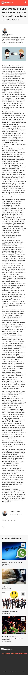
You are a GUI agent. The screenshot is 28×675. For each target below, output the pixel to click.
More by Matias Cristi (15, 514)
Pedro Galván (7, 613)
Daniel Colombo (7, 641)
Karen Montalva (7, 588)
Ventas (8, 44)
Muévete (5, 587)
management (13, 40)
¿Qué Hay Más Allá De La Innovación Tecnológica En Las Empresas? (12, 638)
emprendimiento (14, 37)
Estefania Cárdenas (8, 565)
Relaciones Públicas (13, 42)
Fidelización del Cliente (13, 39)
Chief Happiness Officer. (10, 611)
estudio (5, 307)
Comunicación (6, 37)
